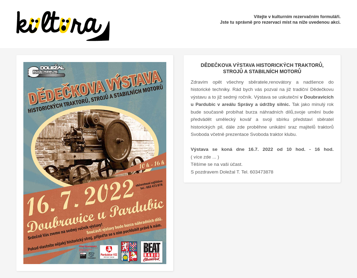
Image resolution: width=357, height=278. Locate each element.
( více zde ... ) (205, 157)
